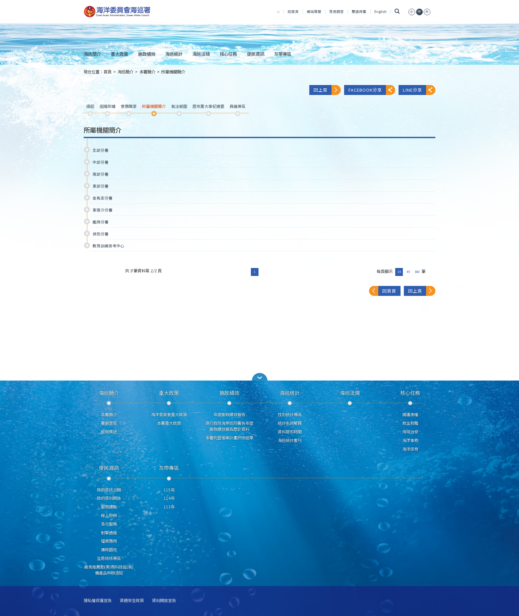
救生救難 (410, 423)
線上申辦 (109, 515)
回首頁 (293, 11)
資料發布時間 (290, 432)
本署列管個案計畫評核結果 (229, 438)
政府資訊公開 (109, 490)
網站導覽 (314, 11)
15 (399, 271)
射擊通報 (109, 533)
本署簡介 (147, 72)
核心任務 (228, 53)
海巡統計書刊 (290, 440)
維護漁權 (410, 414)
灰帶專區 (282, 53)
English (380, 11)
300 (416, 271)
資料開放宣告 (164, 600)
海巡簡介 (92, 53)
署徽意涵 (109, 423)
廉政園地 (109, 550)
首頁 (107, 72)
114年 (169, 498)
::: (278, 11)
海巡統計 (174, 53)
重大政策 (119, 53)
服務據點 (109, 507)
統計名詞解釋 (290, 423)
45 (408, 271)
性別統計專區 (290, 414)
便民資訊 (255, 53)
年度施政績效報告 (229, 414)
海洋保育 (410, 449)
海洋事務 (410, 440)
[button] (259, 377)
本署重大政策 (169, 423)
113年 (169, 507)
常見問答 (336, 11)
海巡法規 (201, 53)
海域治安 (410, 432)
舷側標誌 (109, 432)
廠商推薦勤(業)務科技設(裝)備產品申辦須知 (108, 570)
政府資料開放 (109, 498)
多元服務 (109, 524)
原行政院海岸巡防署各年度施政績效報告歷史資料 (229, 426)
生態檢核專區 (109, 558)
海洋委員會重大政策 (169, 414)
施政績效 (146, 53)
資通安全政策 (132, 600)
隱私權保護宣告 (97, 600)
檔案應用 (109, 541)
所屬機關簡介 (173, 72)
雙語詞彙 (359, 11)
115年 (169, 490)
